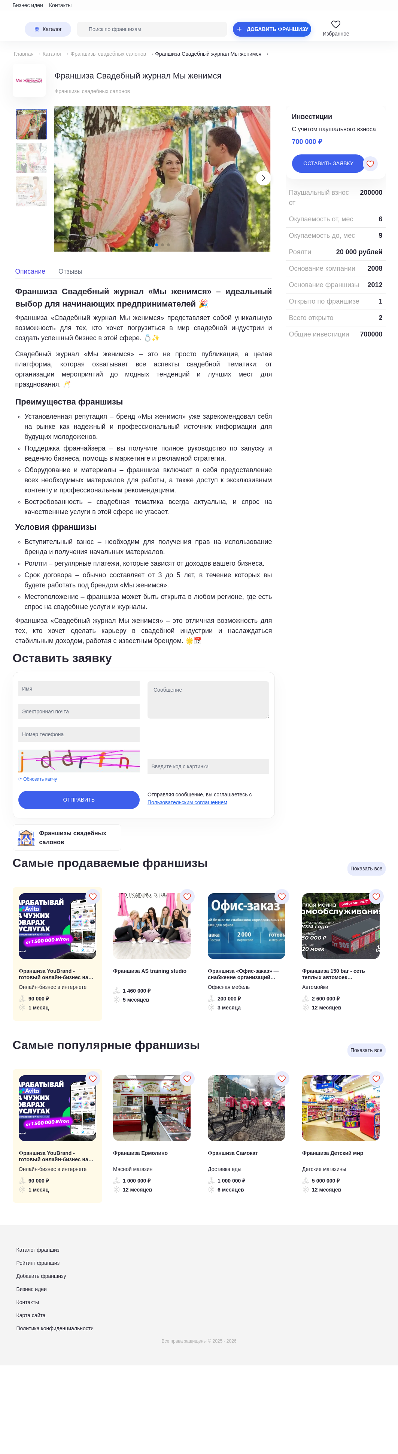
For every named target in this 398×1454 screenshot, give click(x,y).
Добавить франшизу (41, 1276)
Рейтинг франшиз (38, 1263)
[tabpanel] (143, 465)
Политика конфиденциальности (55, 1328)
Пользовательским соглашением (187, 802)
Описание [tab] (30, 271)
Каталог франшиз (38, 1250)
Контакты (60, 5)
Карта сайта (31, 1315)
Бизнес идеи (28, 5)
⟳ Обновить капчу (37, 779)
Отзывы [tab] (70, 271)
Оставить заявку (328, 163)
